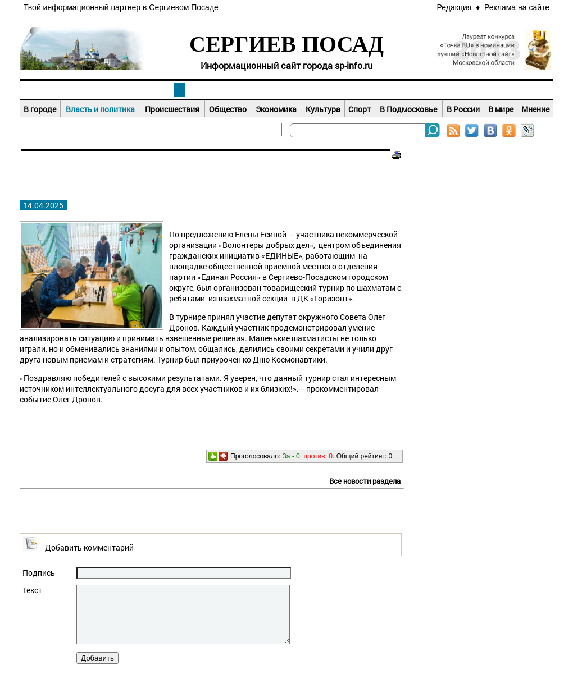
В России (463, 109)
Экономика (276, 109)
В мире (500, 109)
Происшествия (172, 109)
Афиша (286, 90)
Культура (323, 109)
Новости (179, 90)
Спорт (359, 109)
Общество (228, 109)
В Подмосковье (408, 109)
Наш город (73, 90)
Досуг (393, 90)
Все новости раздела (365, 481)
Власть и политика (100, 109)
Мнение (535, 109)
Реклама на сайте (516, 7)
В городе (40, 109)
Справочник (500, 90)
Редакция (454, 7)
